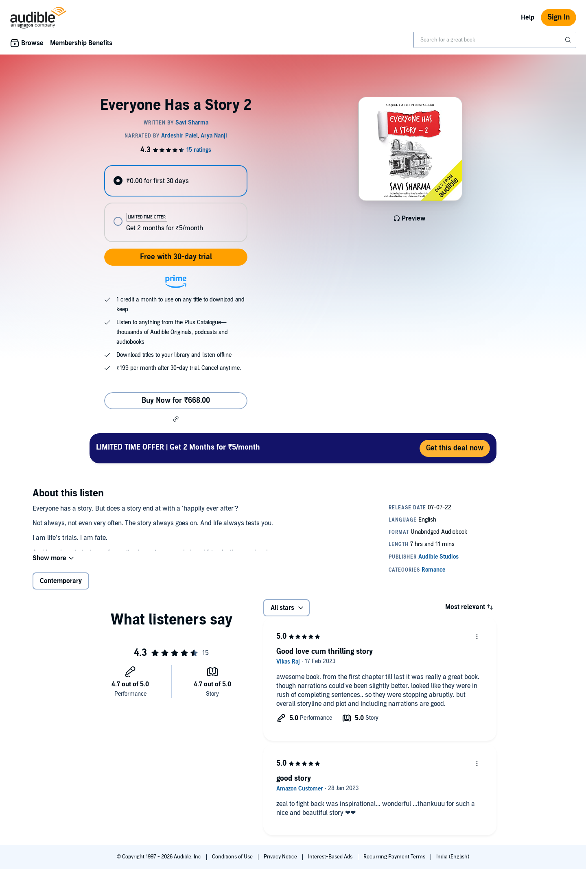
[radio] (175, 181)
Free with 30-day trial (176, 257)
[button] (176, 419)
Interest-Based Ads (331, 857)
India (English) (452, 857)
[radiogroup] (175, 203)
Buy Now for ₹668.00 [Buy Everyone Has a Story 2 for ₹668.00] (176, 400)
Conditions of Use (233, 857)
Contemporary (61, 587)
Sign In (558, 17)
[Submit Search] (569, 40)
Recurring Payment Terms (394, 857)
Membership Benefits (81, 43)
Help (527, 17)
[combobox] (494, 40)
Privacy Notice (281, 857)
